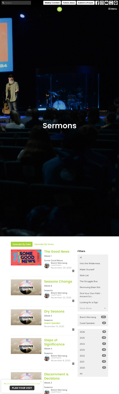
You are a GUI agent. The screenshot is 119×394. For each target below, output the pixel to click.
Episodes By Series (44, 244)
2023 (93, 349)
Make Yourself (87, 269)
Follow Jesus (69, 2)
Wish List (84, 275)
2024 (93, 343)
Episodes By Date (22, 244)
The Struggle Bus (88, 281)
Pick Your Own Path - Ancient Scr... (90, 295)
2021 (93, 361)
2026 (93, 331)
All (81, 373)
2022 (93, 355)
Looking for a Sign (89, 302)
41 (81, 257)
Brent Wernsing (93, 317)
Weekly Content (52, 2)
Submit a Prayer (85, 2)
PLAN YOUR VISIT (22, 388)
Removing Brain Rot (90, 287)
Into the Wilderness (90, 263)
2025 (93, 337)
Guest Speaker (93, 323)
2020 (93, 367)
